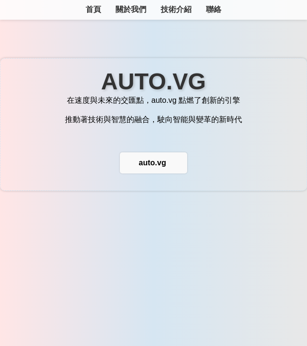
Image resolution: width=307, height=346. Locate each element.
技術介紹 (176, 9)
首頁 (93, 9)
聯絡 (213, 9)
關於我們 (130, 9)
